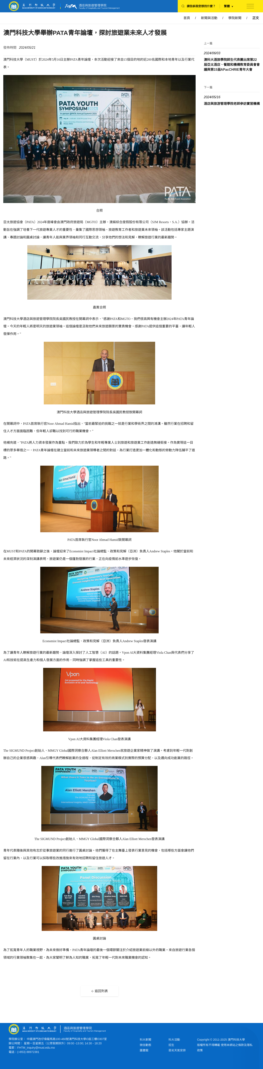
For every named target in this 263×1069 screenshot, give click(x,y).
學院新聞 (234, 18)
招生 (171, 1045)
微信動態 (145, 1045)
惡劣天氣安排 (177, 1050)
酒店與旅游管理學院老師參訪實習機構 (232, 103)
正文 (255, 18)
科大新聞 (145, 1039)
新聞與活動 (209, 18)
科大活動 (174, 1039)
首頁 (186, 18)
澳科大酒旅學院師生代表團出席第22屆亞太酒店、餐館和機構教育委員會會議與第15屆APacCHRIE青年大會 (232, 64)
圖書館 (144, 1050)
